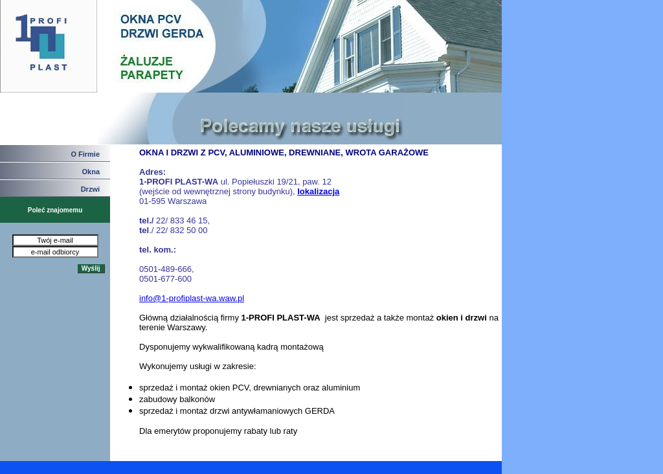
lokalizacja (318, 191)
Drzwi (90, 189)
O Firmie (85, 154)
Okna (91, 171)
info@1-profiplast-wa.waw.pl (191, 298)
